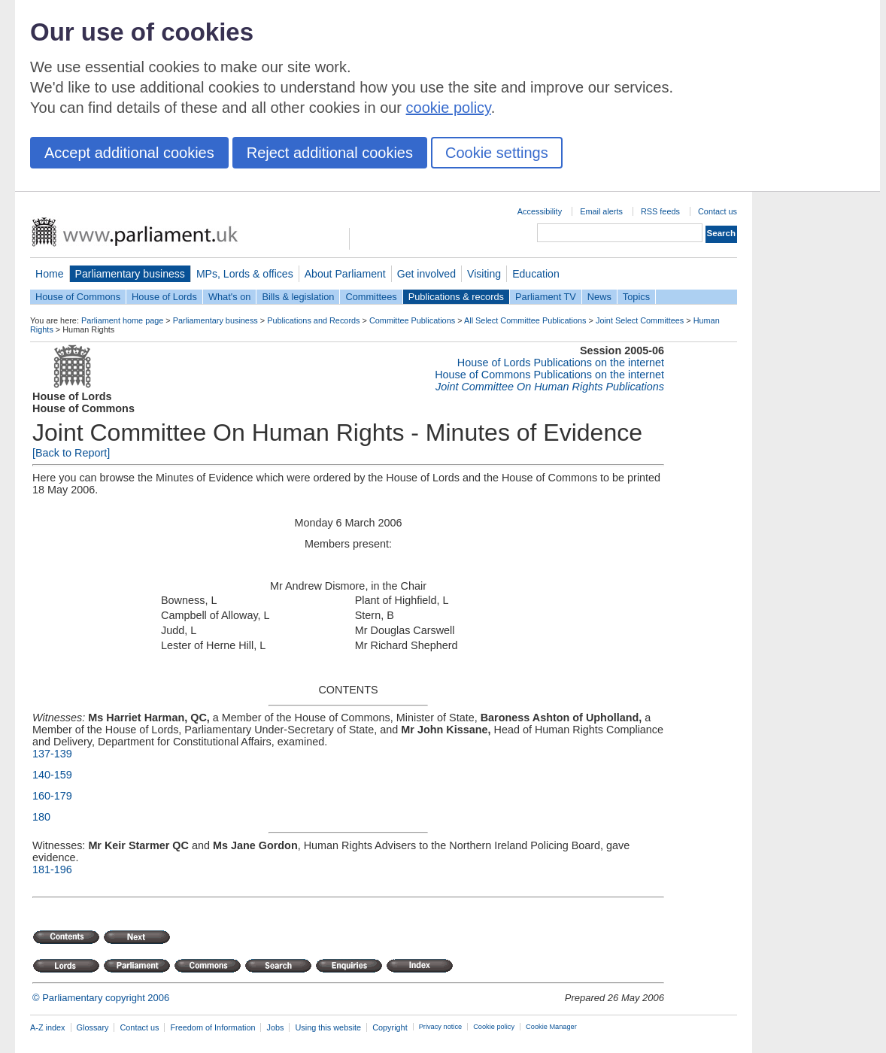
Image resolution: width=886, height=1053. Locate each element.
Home (49, 274)
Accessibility (539, 211)
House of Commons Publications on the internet (549, 375)
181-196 (52, 869)
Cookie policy (493, 1026)
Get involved (426, 274)
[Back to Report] (71, 453)
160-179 (52, 796)
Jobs (275, 1027)
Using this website (328, 1027)
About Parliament (345, 274)
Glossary (93, 1027)
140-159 (52, 775)
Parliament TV (545, 296)
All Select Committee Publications (525, 320)
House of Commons (77, 296)
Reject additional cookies (330, 152)
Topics (636, 296)
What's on (229, 296)
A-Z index (47, 1027)
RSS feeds (660, 211)
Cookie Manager (551, 1026)
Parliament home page (122, 320)
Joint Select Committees (640, 320)
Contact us (717, 211)
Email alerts (601, 211)
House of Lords (164, 296)
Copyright (390, 1027)
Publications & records (456, 296)
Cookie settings (496, 152)
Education (536, 274)
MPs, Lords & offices (244, 274)
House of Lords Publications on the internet (560, 363)
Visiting (484, 274)
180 (41, 817)
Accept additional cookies (129, 152)
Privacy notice (440, 1026)
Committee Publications (412, 320)
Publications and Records (313, 320)
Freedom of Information (212, 1027)
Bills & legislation (298, 296)
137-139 (52, 754)
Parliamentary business (130, 274)
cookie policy (448, 107)
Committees (370, 296)
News (599, 296)
